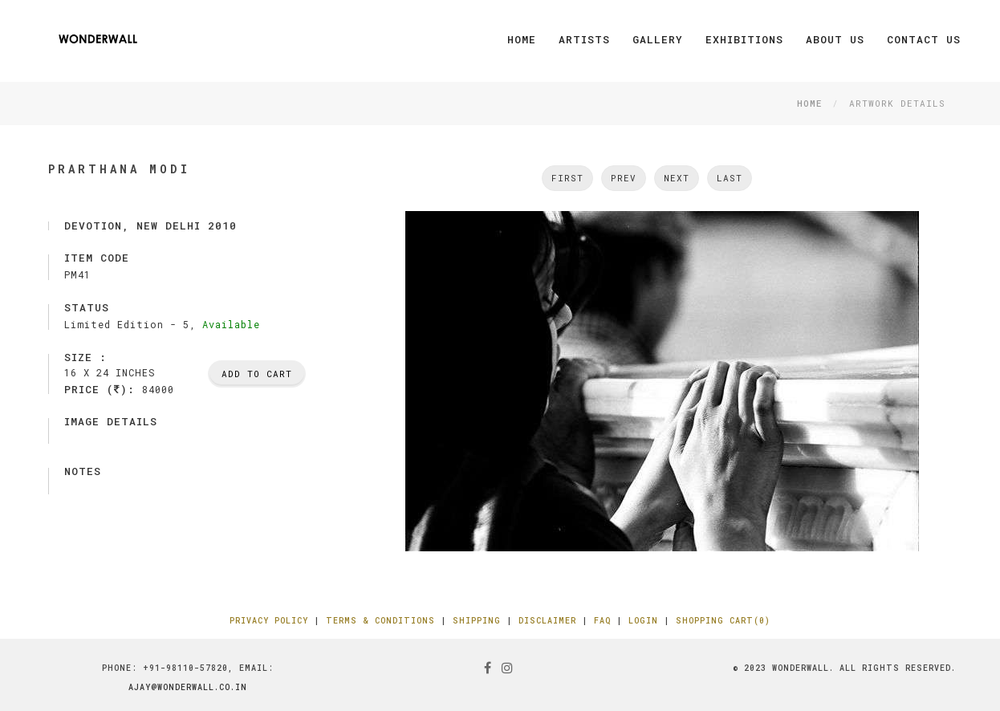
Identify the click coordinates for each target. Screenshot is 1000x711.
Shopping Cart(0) (723, 621)
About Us (835, 39)
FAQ (602, 621)
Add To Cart (257, 374)
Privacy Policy (269, 621)
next (676, 178)
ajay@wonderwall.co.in (187, 687)
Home (521, 39)
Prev (623, 178)
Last (729, 178)
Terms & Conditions (380, 621)
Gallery (657, 39)
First (567, 178)
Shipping (477, 621)
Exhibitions (744, 39)
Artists (584, 39)
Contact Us (924, 39)
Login (643, 621)
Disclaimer (547, 621)
